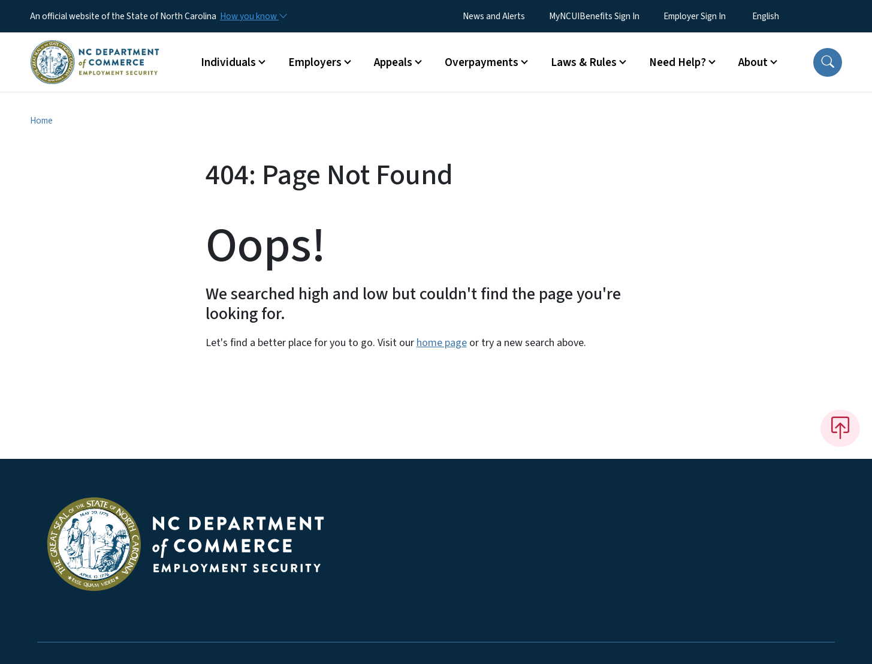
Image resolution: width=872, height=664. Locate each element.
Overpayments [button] (481, 62)
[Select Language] (784, 16)
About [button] (753, 62)
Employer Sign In (694, 16)
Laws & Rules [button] (584, 62)
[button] (827, 62)
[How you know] (253, 16)
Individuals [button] (228, 62)
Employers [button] (315, 62)
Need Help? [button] (677, 62)
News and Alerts (494, 16)
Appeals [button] (393, 62)
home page (442, 342)
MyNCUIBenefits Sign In (594, 16)
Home (41, 120)
